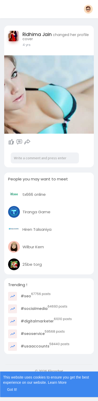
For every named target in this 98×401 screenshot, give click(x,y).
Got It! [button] (12, 389)
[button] (88, 9)
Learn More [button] (57, 382)
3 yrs (26, 44)
